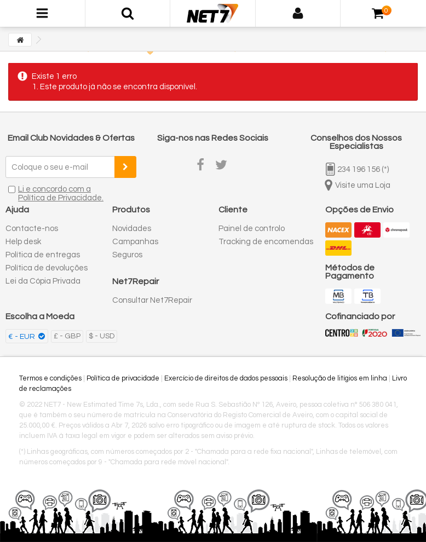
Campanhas (135, 242)
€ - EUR (22, 337)
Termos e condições (50, 378)
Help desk (23, 242)
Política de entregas (42, 255)
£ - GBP (67, 336)
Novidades (131, 228)
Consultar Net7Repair (152, 300)
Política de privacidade (123, 378)
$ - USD (101, 336)
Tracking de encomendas (265, 242)
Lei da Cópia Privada (42, 281)
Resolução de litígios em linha (339, 378)
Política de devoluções (46, 268)
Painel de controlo (251, 228)
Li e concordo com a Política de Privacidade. (60, 193)
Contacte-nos (31, 228)
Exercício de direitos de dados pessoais (225, 378)
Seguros (127, 255)
